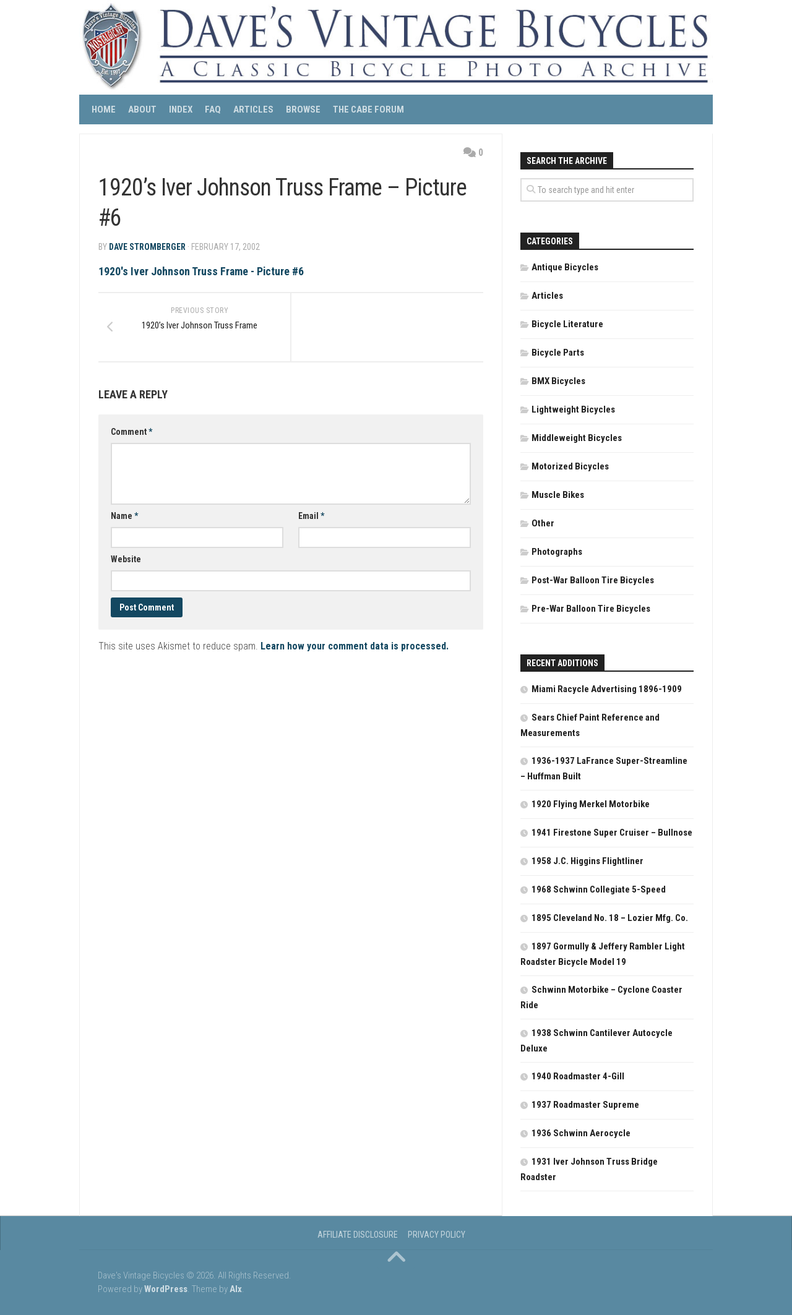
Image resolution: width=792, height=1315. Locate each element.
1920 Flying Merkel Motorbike (591, 804)
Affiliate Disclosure (357, 1235)
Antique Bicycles (565, 267)
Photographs (557, 551)
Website (126, 561)
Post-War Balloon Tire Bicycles (593, 580)
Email (311, 518)
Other (543, 523)
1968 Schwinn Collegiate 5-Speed (599, 889)
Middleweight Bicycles (577, 437)
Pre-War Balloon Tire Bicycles (591, 608)
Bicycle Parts (558, 352)
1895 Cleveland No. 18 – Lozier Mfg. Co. (610, 917)
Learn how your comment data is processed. (354, 648)
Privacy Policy (436, 1235)
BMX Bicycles (558, 381)
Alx (236, 1289)
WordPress (165, 1289)
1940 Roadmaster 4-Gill (578, 1076)
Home (104, 109)
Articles (253, 109)
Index (180, 109)
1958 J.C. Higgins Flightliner (588, 861)
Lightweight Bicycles (573, 409)
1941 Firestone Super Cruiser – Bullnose (612, 832)
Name (124, 518)
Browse (303, 109)
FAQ (213, 109)
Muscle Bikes (558, 494)
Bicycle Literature (567, 324)
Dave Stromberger (147, 247)
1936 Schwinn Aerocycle (581, 1133)
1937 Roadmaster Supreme (585, 1104)
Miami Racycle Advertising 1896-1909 (607, 689)
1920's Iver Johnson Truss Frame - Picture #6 (201, 271)
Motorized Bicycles (570, 466)
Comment (131, 434)
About (142, 109)
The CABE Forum (368, 109)
